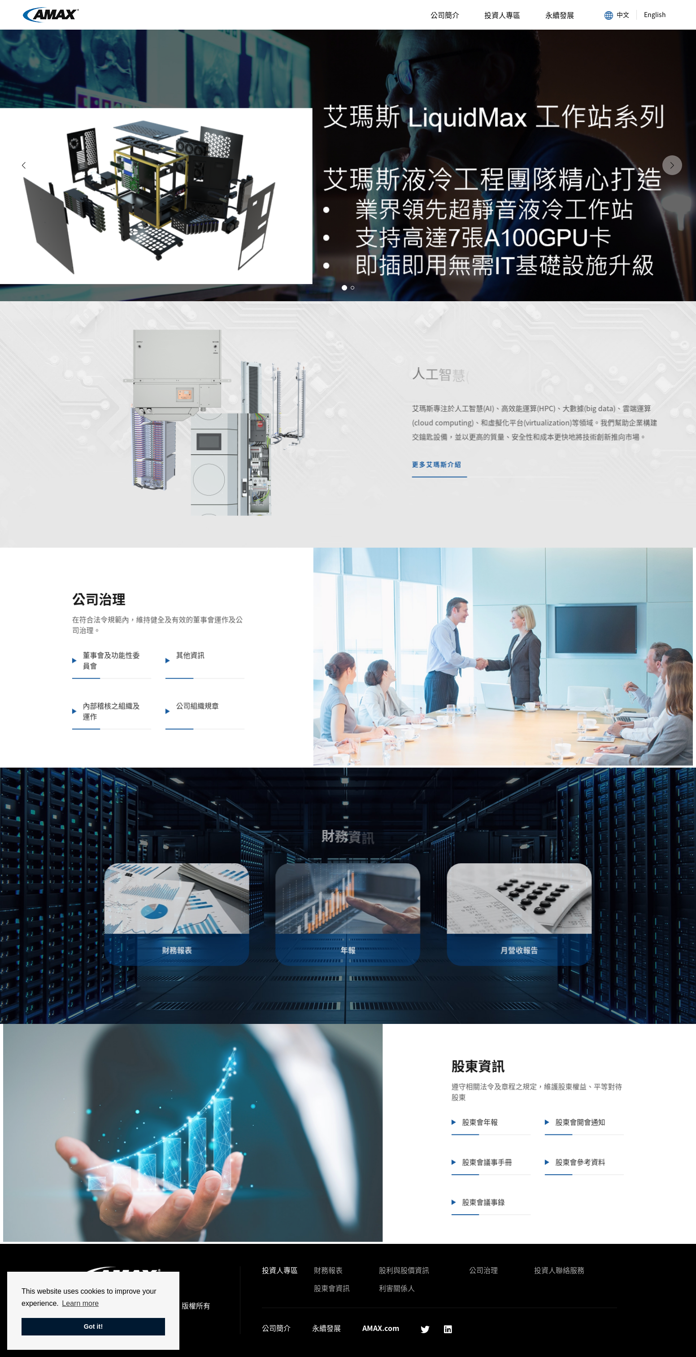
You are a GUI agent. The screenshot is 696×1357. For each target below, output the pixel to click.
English (655, 14)
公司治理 (483, 1270)
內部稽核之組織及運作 (128, 699)
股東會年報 (470, 1115)
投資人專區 (502, 14)
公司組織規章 (208, 694)
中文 (617, 15)
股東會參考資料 (563, 1151)
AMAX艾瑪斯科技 (51, 15)
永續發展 (559, 14)
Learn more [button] (80, 1303)
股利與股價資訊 (404, 1270)
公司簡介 (445, 14)
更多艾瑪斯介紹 (444, 456)
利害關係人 (397, 1287)
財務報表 (328, 1270)
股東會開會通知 (563, 1115)
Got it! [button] (93, 1326)
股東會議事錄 (473, 1189)
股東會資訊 (332, 1287)
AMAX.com (380, 1327)
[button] (344, 287)
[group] (348, 165)
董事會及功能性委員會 (128, 652)
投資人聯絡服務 (559, 1270)
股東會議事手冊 (477, 1151)
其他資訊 (202, 647)
